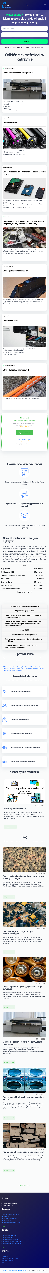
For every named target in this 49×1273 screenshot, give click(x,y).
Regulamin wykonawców (9, 1258)
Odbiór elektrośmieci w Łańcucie (35, 667)
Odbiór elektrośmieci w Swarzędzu (13, 667)
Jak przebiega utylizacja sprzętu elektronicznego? (18, 932)
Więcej (10, 827)
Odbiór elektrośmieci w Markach (34, 668)
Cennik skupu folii (7, 1237)
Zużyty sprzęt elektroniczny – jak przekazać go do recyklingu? (23, 640)
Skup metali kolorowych (9, 1218)
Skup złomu (5, 1216)
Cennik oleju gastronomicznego (11, 1241)
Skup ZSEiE (24, 630)
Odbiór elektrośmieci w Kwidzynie (13, 670)
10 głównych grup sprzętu (24, 611)
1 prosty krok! (25, 441)
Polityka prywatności (8, 1260)
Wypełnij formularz (24, 432)
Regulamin (4, 1256)
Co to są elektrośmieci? (15, 809)
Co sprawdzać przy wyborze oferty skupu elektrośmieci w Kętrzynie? (20, 646)
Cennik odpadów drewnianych (11, 1243)
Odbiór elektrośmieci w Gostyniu (13, 668)
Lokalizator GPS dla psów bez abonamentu (15, 1270)
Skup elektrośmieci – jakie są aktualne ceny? (23, 1152)
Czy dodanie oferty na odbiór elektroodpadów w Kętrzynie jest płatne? (23, 616)
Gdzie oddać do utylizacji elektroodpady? (25, 606)
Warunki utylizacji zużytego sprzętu (25, 635)
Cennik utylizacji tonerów (9, 1239)
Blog (2, 1262)
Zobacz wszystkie (24, 1185)
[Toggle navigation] (44, 5)
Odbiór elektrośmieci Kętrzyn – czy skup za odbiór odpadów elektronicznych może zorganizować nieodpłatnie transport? (23, 624)
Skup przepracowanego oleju (11, 1223)
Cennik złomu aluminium (9, 1235)
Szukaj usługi (25, 41)
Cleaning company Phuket (10, 1214)
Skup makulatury (6, 1220)
